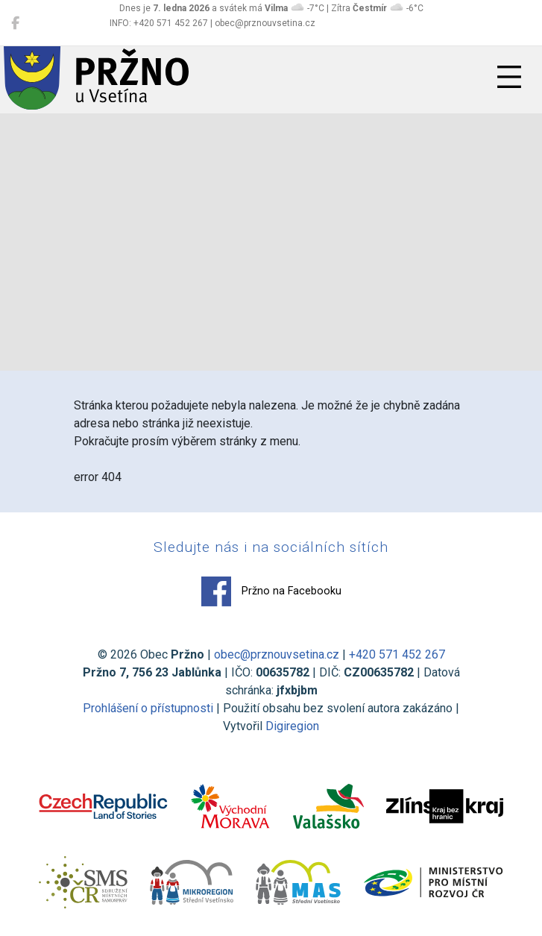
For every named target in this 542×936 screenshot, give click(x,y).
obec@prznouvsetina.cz (276, 654)
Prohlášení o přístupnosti (148, 708)
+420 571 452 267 (397, 654)
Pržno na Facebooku (271, 591)
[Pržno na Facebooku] (15, 23)
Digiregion (292, 726)
